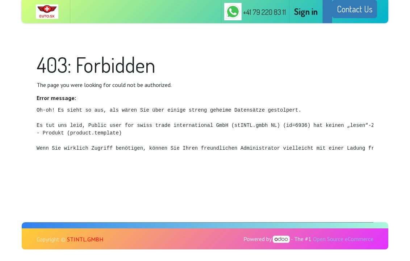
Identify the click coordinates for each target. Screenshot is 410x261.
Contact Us (354, 8)
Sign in (306, 11)
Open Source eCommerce (343, 239)
